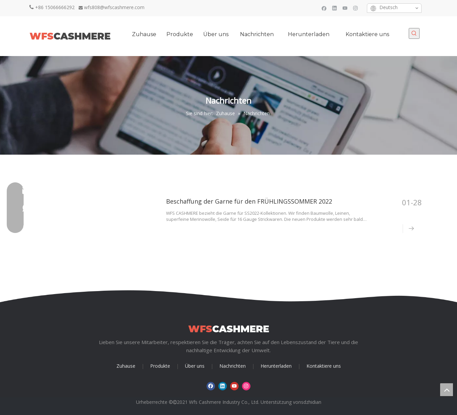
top (446, 389)
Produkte (160, 366)
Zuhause (125, 366)
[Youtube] (345, 8)
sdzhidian (311, 402)
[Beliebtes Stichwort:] (414, 33)
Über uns (195, 366)
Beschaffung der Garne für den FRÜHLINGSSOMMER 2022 (249, 201)
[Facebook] (324, 8)
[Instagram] (355, 8)
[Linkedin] (334, 8)
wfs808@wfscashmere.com (114, 7)
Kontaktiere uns (323, 366)
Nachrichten (232, 366)
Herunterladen (276, 366)
